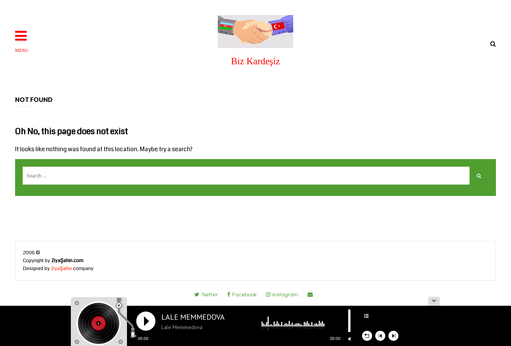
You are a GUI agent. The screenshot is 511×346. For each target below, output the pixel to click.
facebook (242, 294)
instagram (282, 294)
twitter (206, 294)
